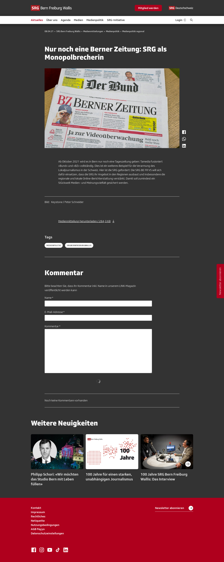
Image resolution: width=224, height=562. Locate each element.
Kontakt (36, 507)
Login (180, 20)
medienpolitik (53, 245)
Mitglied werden (148, 8)
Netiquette (38, 520)
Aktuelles (37, 20)
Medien (78, 20)
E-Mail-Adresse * (54, 312)
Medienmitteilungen (93, 31)
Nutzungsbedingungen (45, 524)
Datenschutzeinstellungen (47, 533)
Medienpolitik (95, 20)
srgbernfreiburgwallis (79, 245)
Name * (49, 297)
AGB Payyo (38, 529)
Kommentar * (52, 326)
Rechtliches (38, 516)
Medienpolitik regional (133, 31)
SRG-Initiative (116, 20)
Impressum (38, 512)
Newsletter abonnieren (174, 508)
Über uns (51, 20)
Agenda (65, 20)
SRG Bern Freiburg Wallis (68, 31)
